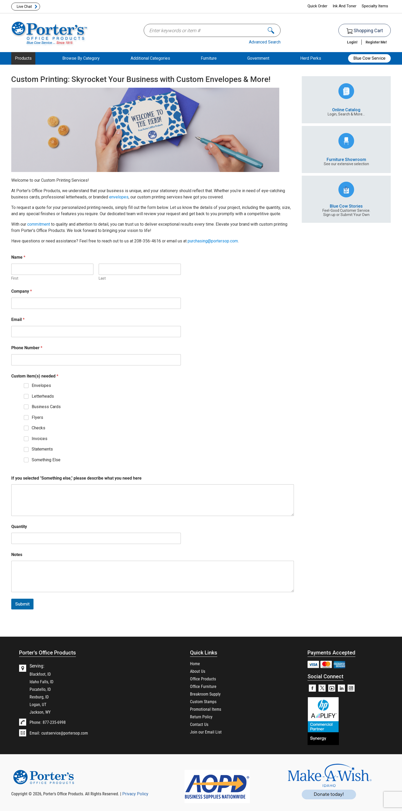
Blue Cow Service (369, 58)
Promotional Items (205, 709)
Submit (22, 604)
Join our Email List (206, 732)
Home (195, 663)
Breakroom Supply (205, 694)
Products (23, 58)
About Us (197, 671)
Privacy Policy (135, 793)
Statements (42, 449)
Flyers (37, 417)
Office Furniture (203, 686)
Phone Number (26, 347)
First (14, 278)
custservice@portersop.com (64, 733)
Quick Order (317, 6)
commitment (38, 224)
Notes (16, 554)
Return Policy (201, 716)
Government (258, 58)
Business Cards (46, 406)
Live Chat (24, 6)
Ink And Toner (344, 6)
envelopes (119, 197)
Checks (38, 427)
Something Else (46, 459)
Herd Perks (310, 58)
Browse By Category (81, 58)
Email (18, 319)
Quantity (19, 526)
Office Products (203, 678)
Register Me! (376, 42)
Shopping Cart (365, 31)
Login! (352, 42)
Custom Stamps (203, 701)
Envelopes (41, 385)
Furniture (209, 58)
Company (21, 291)
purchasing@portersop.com (213, 240)
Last (102, 278)
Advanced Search (265, 42)
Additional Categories (150, 58)
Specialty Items (375, 6)
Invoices (39, 438)
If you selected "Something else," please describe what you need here (76, 477)
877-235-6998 (54, 722)
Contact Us (199, 724)
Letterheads (43, 396)
